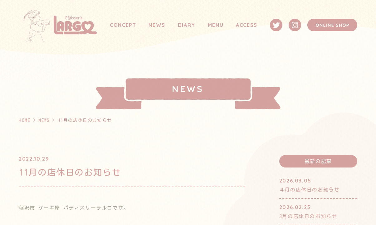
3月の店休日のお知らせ (308, 216)
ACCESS (246, 25)
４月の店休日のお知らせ (309, 189)
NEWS (157, 25)
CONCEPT (123, 25)
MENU (215, 25)
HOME (24, 120)
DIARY (186, 25)
